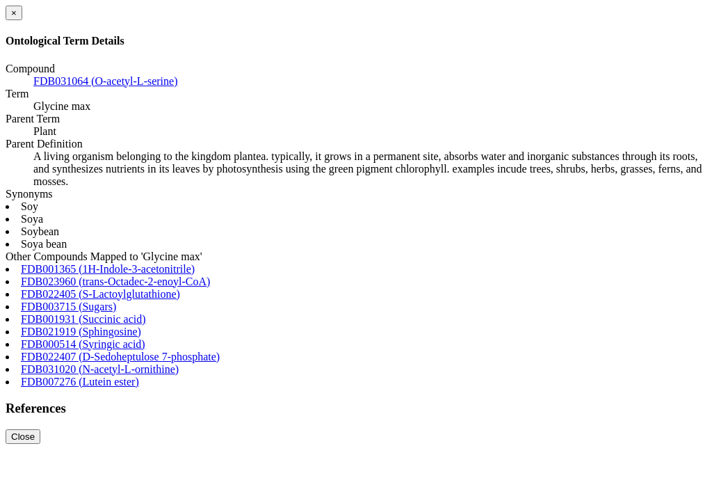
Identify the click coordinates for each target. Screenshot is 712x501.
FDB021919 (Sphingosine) (81, 331)
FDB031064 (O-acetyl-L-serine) (105, 81)
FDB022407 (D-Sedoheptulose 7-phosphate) (120, 357)
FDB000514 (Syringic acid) (83, 344)
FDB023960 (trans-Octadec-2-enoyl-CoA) (115, 281)
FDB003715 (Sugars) (68, 306)
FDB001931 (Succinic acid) (83, 319)
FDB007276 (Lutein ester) (80, 382)
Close (23, 436)
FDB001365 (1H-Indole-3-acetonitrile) (108, 269)
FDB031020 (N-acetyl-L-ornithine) (100, 369)
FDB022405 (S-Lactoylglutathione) (100, 294)
